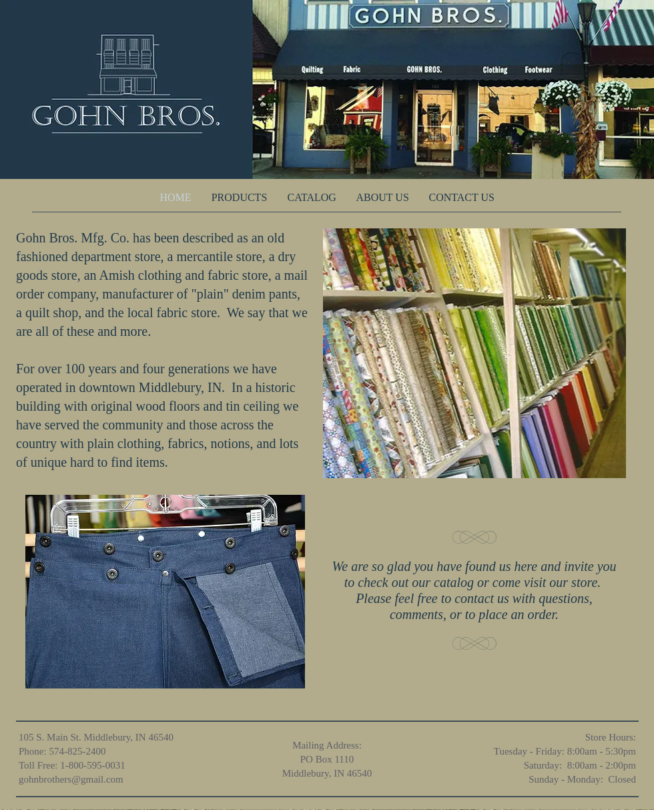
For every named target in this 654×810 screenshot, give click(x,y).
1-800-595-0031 (92, 765)
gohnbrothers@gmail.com (71, 779)
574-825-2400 (77, 751)
